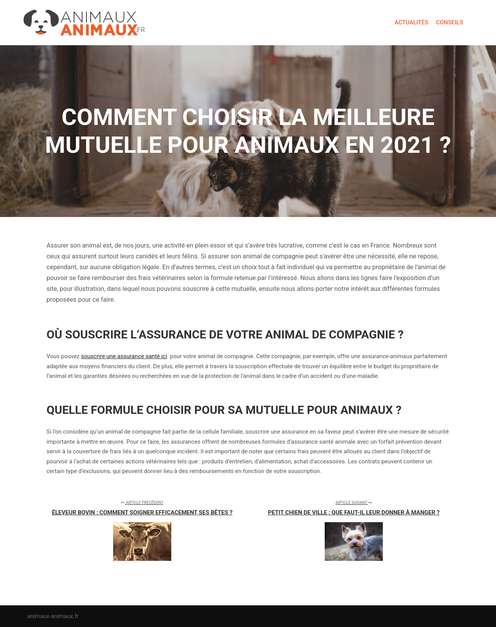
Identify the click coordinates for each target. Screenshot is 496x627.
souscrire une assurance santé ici (124, 356)
